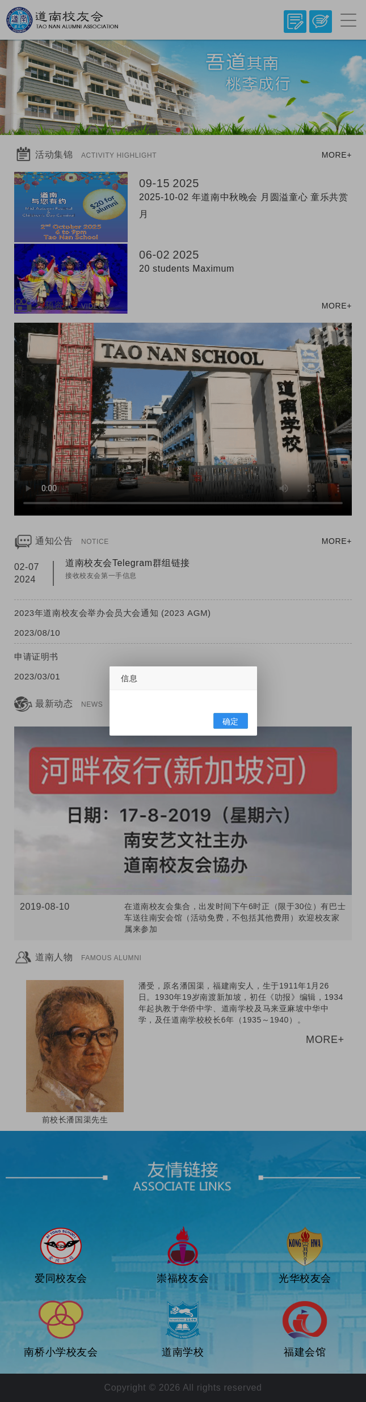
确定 (230, 721)
